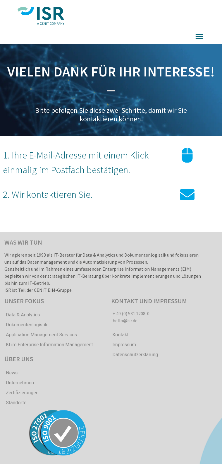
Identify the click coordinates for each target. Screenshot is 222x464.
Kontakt (121, 334)
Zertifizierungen (22, 392)
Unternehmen (20, 382)
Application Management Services (41, 334)
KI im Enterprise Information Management (49, 344)
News (12, 373)
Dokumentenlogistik (26, 324)
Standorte (16, 402)
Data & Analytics (23, 315)
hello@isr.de (125, 320)
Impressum (124, 344)
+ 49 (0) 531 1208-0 (131, 313)
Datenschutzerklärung (135, 354)
